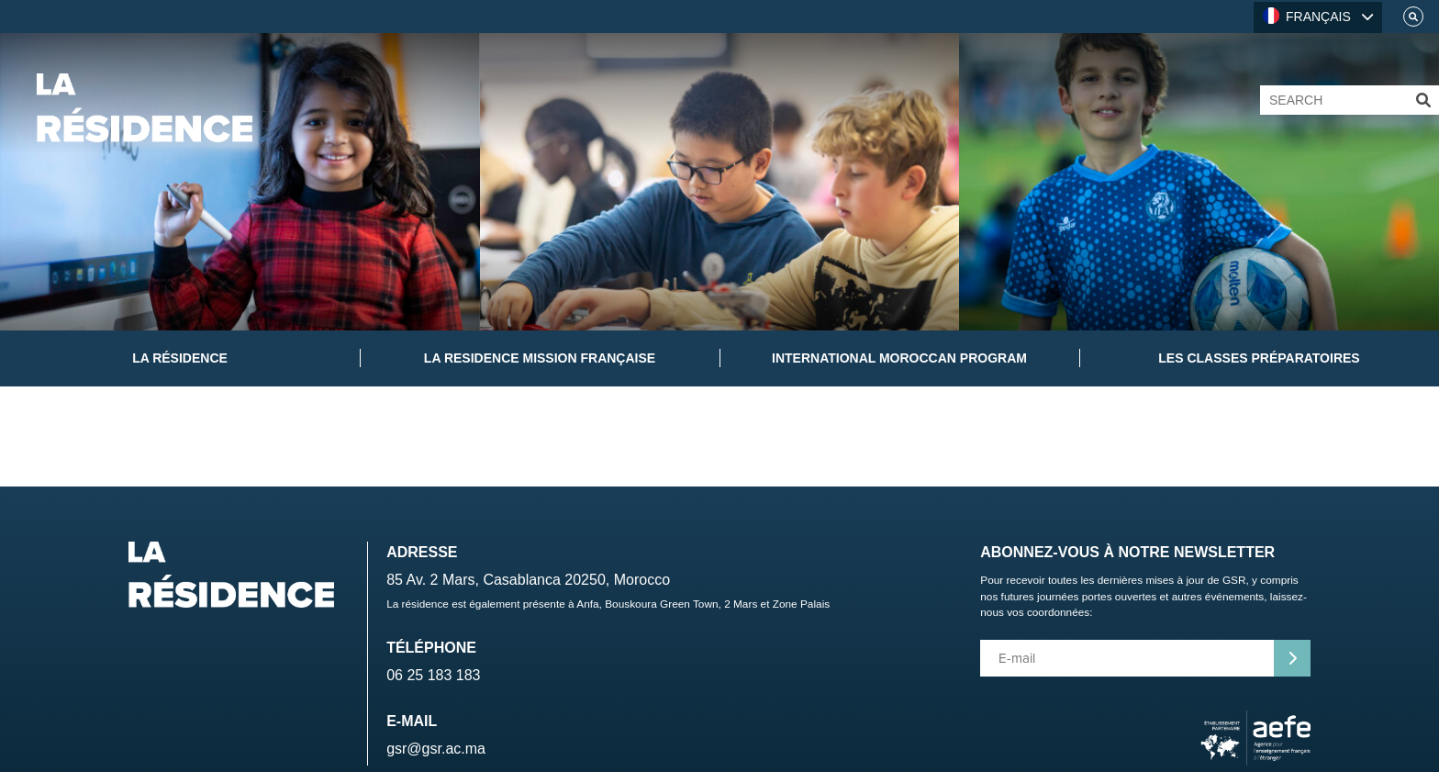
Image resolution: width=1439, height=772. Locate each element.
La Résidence (180, 358)
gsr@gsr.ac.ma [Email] (435, 748)
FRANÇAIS (1307, 15)
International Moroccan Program (899, 358)
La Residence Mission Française (539, 358)
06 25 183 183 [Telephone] (433, 675)
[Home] (144, 107)
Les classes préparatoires (1258, 358)
